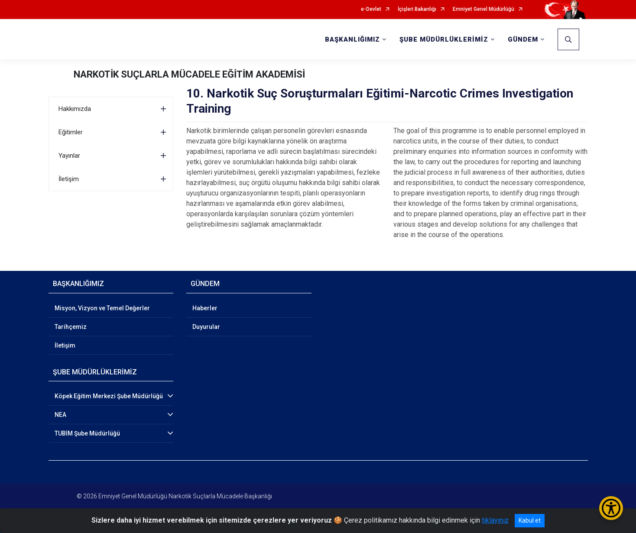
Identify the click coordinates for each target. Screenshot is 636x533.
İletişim (68, 179)
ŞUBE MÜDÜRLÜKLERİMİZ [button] (443, 39)
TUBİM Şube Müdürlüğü (87, 433)
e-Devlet (371, 9)
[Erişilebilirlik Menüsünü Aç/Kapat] (611, 508)
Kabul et (530, 520)
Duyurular (206, 326)
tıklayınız (495, 520)
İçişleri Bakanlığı (417, 9)
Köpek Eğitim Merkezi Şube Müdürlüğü (109, 396)
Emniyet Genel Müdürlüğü (483, 9)
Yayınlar (69, 155)
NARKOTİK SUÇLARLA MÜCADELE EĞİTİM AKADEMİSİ (189, 74)
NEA (60, 414)
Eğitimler (70, 132)
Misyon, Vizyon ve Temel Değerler (102, 308)
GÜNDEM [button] (523, 39)
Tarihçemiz (71, 326)
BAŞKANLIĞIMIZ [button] (352, 39)
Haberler (204, 308)
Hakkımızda (74, 109)
